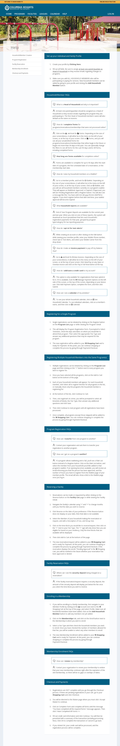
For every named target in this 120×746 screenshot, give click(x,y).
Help (64, 14)
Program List (63, 324)
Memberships (67, 618)
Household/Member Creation (22, 55)
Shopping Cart (93, 343)
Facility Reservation (18, 64)
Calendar (55, 14)
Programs (19, 14)
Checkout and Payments (20, 73)
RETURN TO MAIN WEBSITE (14, 2)
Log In (111, 14)
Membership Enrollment (20, 69)
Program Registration (19, 60)
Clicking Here (75, 64)
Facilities (32, 14)
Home (9, 14)
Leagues (43, 14)
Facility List (75, 497)
